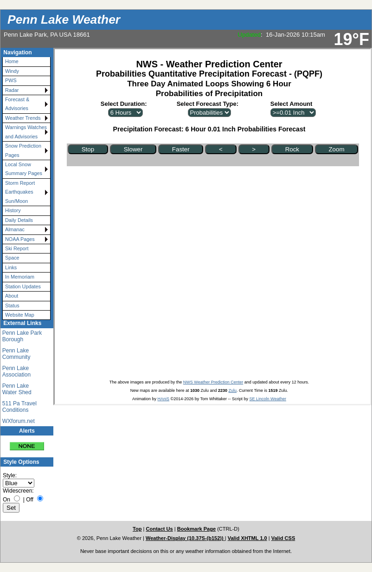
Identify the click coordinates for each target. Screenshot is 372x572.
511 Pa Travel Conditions (19, 406)
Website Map (19, 315)
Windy (12, 71)
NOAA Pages (20, 239)
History (13, 210)
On (6, 499)
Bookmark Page (196, 529)
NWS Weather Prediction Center (213, 382)
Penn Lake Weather (63, 19)
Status (12, 305)
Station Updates (23, 286)
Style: (10, 475)
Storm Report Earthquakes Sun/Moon (20, 192)
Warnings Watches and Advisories (26, 131)
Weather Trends (23, 118)
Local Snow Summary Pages (23, 169)
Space (12, 257)
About (11, 296)
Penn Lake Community (16, 353)
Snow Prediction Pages (23, 150)
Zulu (233, 390)
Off (29, 499)
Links (11, 267)
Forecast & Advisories (17, 104)
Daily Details (19, 220)
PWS (11, 80)
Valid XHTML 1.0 (247, 538)
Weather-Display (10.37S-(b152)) (185, 538)
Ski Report (16, 248)
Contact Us (159, 529)
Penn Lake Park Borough (22, 336)
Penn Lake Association (16, 371)
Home (12, 61)
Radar (12, 90)
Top (137, 529)
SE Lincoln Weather (268, 398)
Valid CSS (283, 538)
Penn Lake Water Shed (17, 389)
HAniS (164, 398)
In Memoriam (19, 277)
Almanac (15, 229)
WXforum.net (18, 421)
